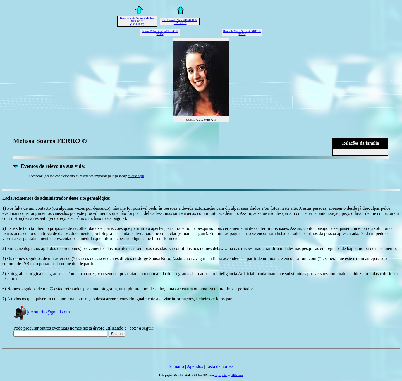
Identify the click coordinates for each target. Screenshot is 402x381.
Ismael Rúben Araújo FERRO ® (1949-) (160, 33)
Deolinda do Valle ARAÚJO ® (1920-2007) (179, 21)
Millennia (237, 375)
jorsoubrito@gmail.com (41, 311)
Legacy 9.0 (221, 375)
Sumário (176, 366)
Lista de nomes (219, 366)
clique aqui (136, 176)
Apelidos (195, 366)
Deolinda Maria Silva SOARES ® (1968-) (242, 33)
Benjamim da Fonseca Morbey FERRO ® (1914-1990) (137, 21)
